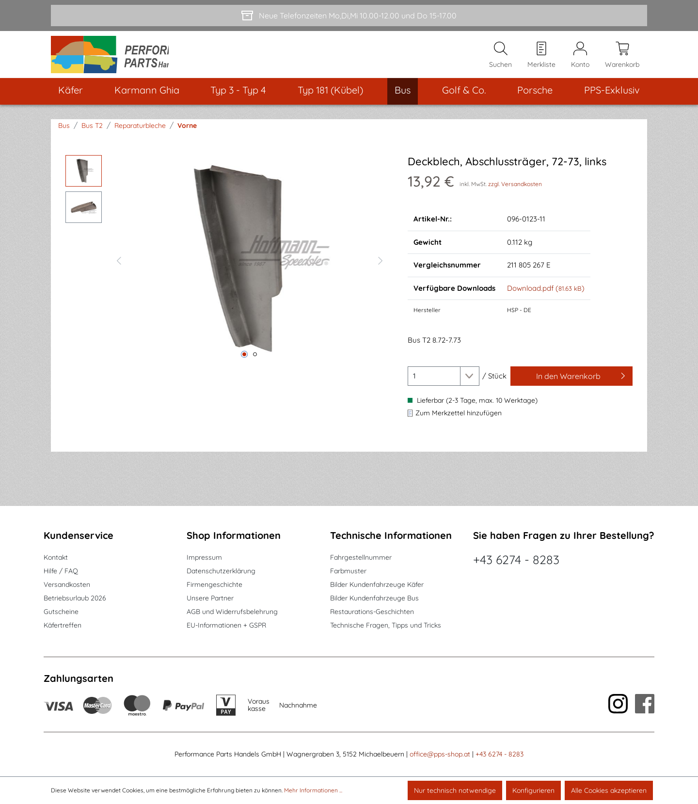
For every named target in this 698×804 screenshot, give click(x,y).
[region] (227, 267)
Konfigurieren (533, 790)
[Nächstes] (380, 267)
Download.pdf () (546, 295)
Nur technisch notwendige (455, 790)
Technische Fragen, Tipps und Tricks (385, 625)
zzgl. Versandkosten (515, 191)
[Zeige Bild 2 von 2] (255, 362)
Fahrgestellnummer (361, 557)
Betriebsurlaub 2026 (75, 598)
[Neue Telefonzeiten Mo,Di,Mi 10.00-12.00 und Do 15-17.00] (349, 15)
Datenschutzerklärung (221, 571)
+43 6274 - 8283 (516, 560)
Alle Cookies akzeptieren (609, 790)
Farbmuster (348, 571)
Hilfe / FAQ (61, 571)
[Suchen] (500, 58)
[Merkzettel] (541, 58)
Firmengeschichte (214, 585)
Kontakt (56, 557)
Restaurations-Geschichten (372, 612)
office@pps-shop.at (440, 754)
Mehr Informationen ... (313, 790)
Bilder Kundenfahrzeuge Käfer (377, 585)
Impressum (204, 557)
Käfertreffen (62, 625)
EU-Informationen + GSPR (226, 625)
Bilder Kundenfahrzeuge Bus (374, 598)
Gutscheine (61, 612)
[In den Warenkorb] (571, 384)
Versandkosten (67, 585)
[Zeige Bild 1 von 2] (244, 362)
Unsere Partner (210, 598)
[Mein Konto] (580, 58)
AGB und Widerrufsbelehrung (232, 612)
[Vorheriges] (118, 267)
